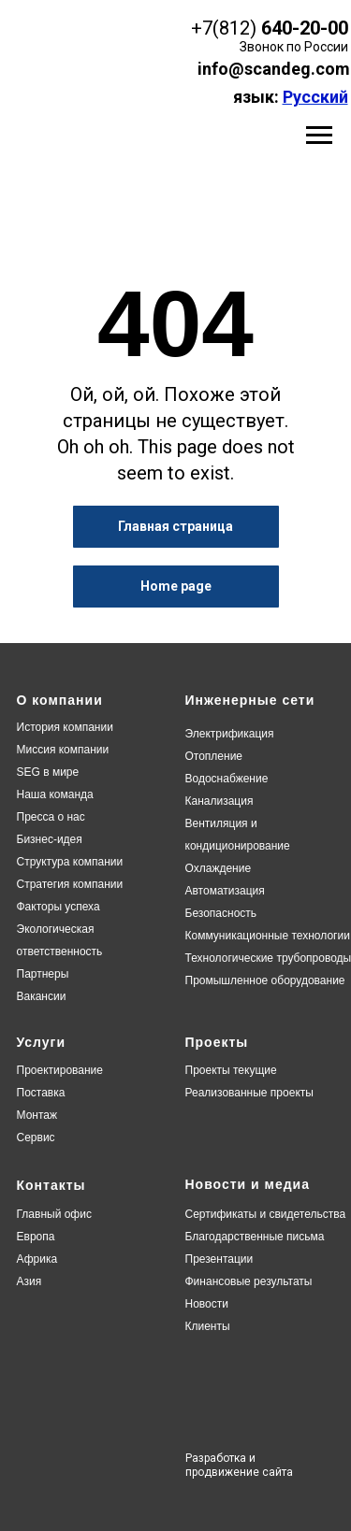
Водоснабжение (227, 778)
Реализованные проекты (249, 1092)
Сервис (36, 1137)
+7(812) (223, 28)
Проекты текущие (231, 1070)
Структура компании (70, 861)
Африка (37, 1259)
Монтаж (37, 1115)
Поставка (41, 1092)
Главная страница (175, 526)
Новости (206, 1303)
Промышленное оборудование (265, 980)
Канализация (219, 801)
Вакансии (41, 996)
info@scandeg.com (273, 69)
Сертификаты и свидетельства (265, 1214)
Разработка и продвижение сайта (239, 1465)
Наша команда (55, 794)
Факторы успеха (58, 906)
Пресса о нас (51, 816)
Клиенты (207, 1326)
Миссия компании (63, 749)
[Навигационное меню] (319, 135)
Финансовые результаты (249, 1281)
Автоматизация (225, 890)
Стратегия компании (70, 884)
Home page (176, 586)
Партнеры (43, 973)
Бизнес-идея (49, 839)
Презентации (219, 1259)
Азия (29, 1281)
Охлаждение (218, 868)
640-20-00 (304, 28)
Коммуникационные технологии (267, 935)
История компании (65, 727)
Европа (36, 1236)
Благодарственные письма (255, 1236)
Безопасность (221, 913)
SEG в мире (48, 772)
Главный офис (54, 1214)
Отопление (214, 756)
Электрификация (229, 733)
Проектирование (60, 1070)
